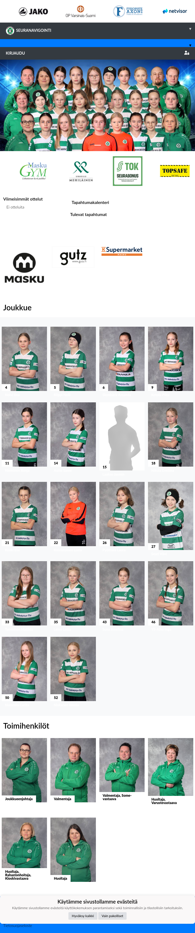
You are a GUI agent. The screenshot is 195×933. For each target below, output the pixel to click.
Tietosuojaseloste (17, 925)
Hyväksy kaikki (83, 916)
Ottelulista (14, 223)
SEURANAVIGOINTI (100, 29)
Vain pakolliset (112, 916)
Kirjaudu (97, 53)
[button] (14, 105)
